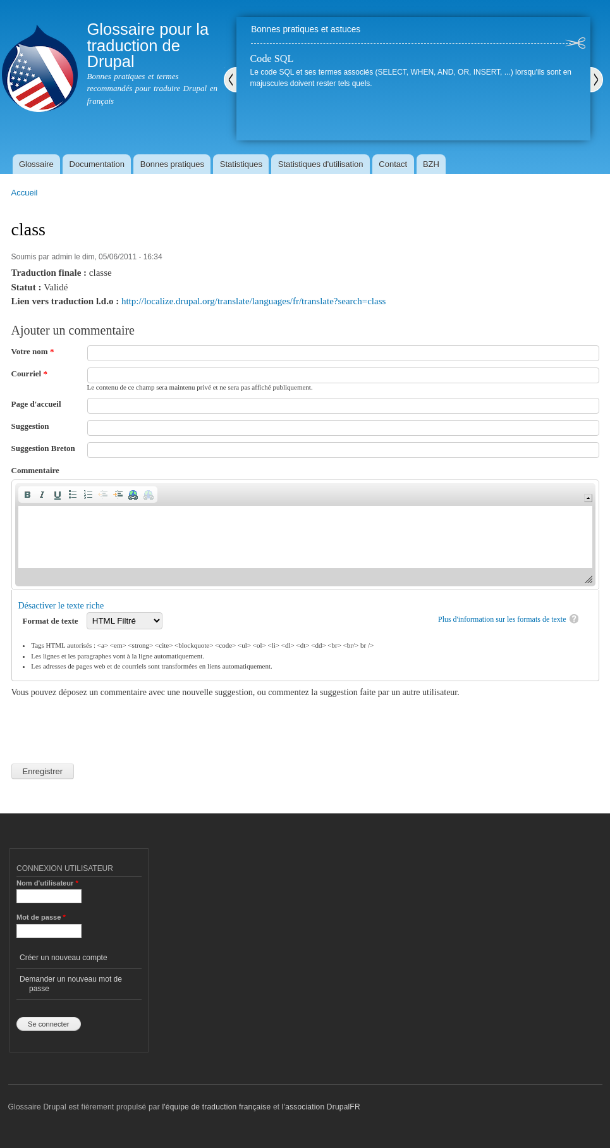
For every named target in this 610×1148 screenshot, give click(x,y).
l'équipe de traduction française (216, 1106)
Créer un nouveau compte (63, 957)
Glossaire (36, 164)
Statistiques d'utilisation (320, 164)
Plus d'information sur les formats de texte (502, 619)
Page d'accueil (36, 404)
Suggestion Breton (43, 448)
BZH (431, 164)
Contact (393, 164)
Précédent (230, 79)
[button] (27, 495)
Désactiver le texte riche (61, 605)
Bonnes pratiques (172, 164)
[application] (305, 534)
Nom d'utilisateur (47, 883)
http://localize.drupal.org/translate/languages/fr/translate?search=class (253, 301)
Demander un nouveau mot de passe (71, 983)
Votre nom (32, 351)
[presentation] (107, 723)
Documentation (97, 164)
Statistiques (241, 164)
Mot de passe (41, 917)
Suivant (596, 79)
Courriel (29, 373)
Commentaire (35, 470)
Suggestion (30, 426)
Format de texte (51, 621)
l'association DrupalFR (321, 1106)
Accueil (24, 192)
